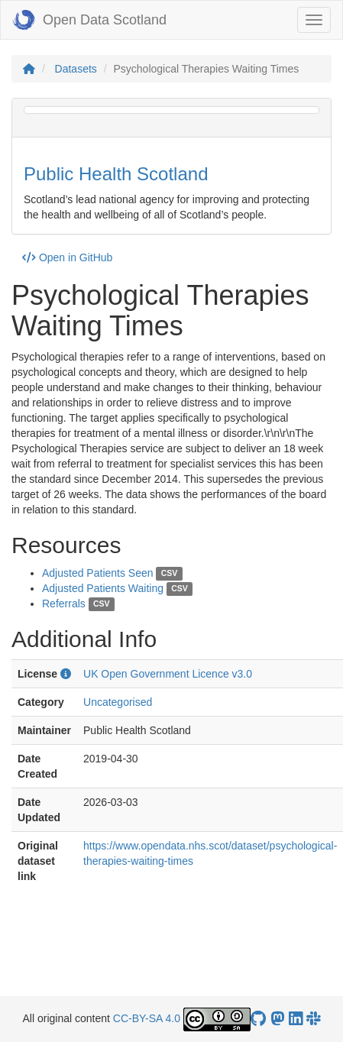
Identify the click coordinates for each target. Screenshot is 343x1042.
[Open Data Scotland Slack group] (313, 1018)
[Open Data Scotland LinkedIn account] (296, 1018)
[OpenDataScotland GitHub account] (258, 1018)
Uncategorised (117, 702)
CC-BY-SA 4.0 (146, 1018)
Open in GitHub (67, 257)
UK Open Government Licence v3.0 (167, 674)
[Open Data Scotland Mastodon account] (277, 1018)
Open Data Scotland (89, 19)
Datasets (76, 69)
